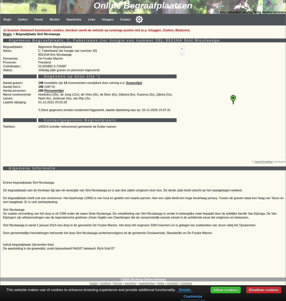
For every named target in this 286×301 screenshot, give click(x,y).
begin (94, 283)
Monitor (55, 19)
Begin (7, 19)
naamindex (147, 283)
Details (185, 290)
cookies (186, 283)
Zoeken (23, 19)
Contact (125, 19)
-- (182, 53)
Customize (192, 296)
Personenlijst (54, 90)
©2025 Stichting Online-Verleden (143, 279)
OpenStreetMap (263, 161)
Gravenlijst (134, 82)
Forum (38, 19)
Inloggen (108, 19)
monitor (130, 283)
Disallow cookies (264, 290)
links (161, 283)
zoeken (105, 283)
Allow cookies (225, 290)
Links (91, 19)
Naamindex (74, 19)
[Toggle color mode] (139, 19)
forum (118, 283)
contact (172, 283)
